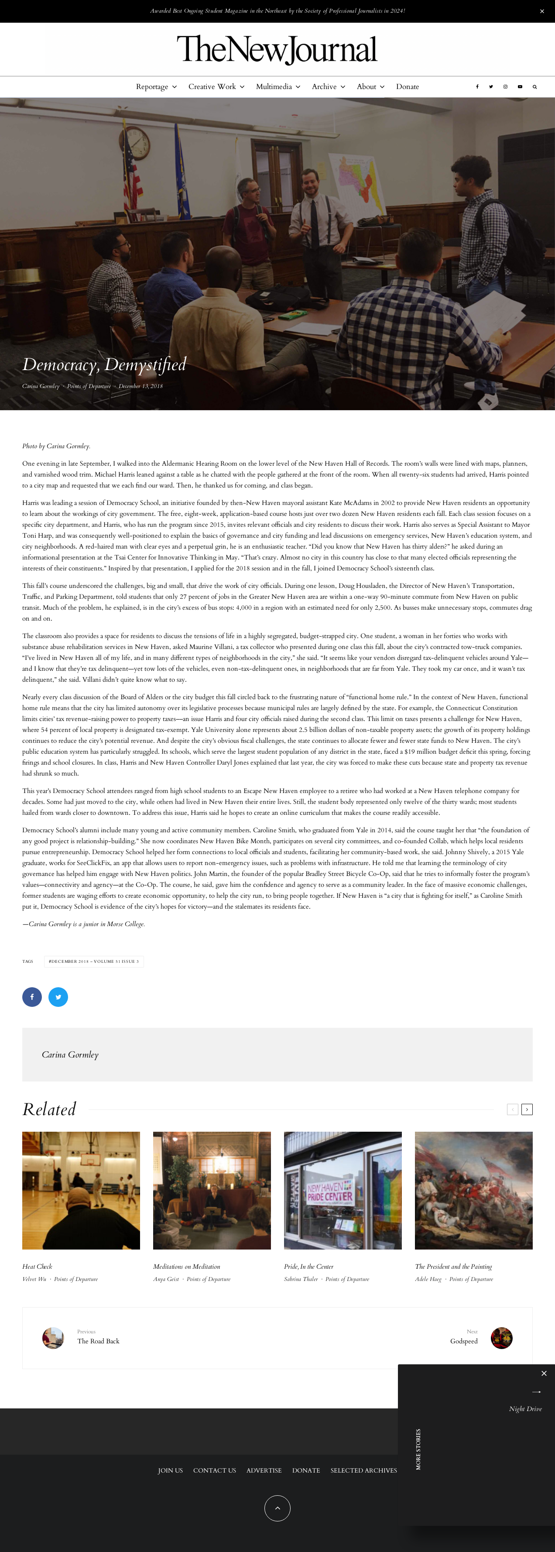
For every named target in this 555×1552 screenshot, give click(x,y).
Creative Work (212, 87)
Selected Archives (364, 1470)
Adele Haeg (428, 1279)
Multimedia (274, 87)
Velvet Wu (34, 1279)
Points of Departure (89, 388)
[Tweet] (58, 997)
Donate (407, 87)
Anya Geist (166, 1279)
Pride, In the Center (308, 1266)
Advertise (264, 1470)
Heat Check (38, 1266)
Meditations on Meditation (187, 1266)
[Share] (32, 997)
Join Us (170, 1470)
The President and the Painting (453, 1266)
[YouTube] (520, 86)
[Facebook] (477, 86)
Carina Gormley (40, 388)
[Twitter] (491, 86)
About (366, 87)
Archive (324, 87)
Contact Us (214, 1470)
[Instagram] (505, 86)
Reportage (152, 87)
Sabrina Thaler (301, 1279)
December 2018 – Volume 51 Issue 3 (95, 961)
